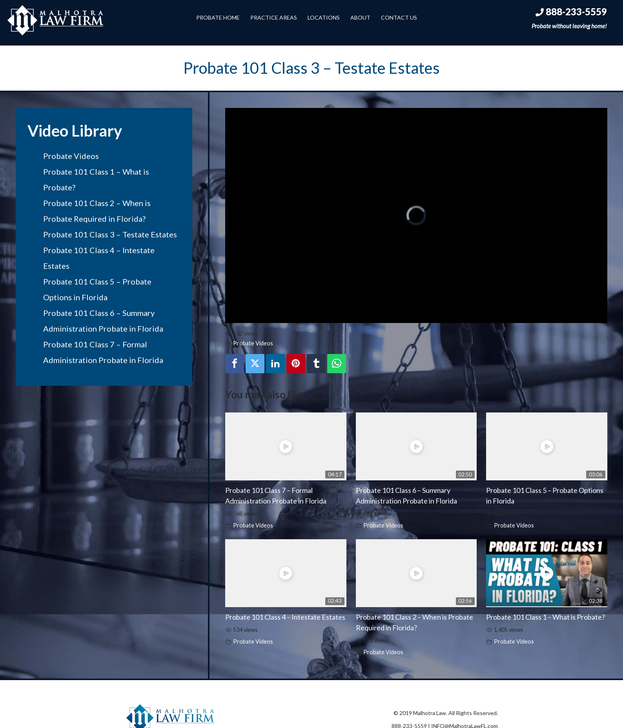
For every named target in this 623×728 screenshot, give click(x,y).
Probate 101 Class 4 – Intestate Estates (285, 617)
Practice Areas (273, 17)
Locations (324, 17)
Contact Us (399, 17)
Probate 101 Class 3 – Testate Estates (110, 234)
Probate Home (218, 17)
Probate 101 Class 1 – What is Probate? (545, 617)
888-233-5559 (571, 11)
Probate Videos (71, 156)
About (360, 17)
